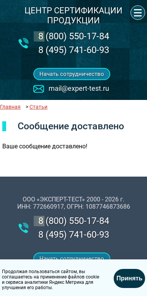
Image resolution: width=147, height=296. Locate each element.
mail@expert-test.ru (79, 88)
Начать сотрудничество (71, 74)
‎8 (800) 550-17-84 (73, 36)
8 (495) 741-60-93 (73, 50)
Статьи (38, 107)
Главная (10, 107)
